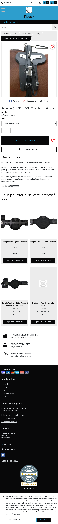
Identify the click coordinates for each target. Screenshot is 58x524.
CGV (3, 397)
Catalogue (5, 387)
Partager (14, 101)
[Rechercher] (55, 27)
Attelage (37, 34)
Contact (34, 3)
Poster (44, 101)
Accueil (6, 34)
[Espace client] (40, 3)
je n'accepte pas (14, 520)
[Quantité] (6, 130)
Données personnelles (9, 422)
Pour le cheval (26, 34)
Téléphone (6, 444)
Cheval (15, 34)
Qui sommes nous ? (8, 394)
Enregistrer (29, 101)
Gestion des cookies (8, 418)
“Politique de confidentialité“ (33, 512)
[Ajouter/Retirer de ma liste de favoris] (53, 140)
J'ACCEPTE (43, 520)
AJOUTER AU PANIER (25, 140)
